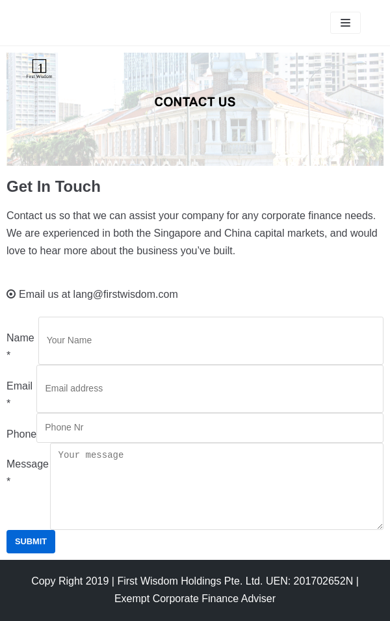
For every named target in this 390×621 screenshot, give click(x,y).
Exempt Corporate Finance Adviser (195, 598)
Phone (21, 434)
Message (27, 472)
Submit (31, 541)
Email (19, 394)
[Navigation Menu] (345, 23)
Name (20, 346)
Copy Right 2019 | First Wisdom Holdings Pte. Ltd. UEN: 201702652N (192, 581)
